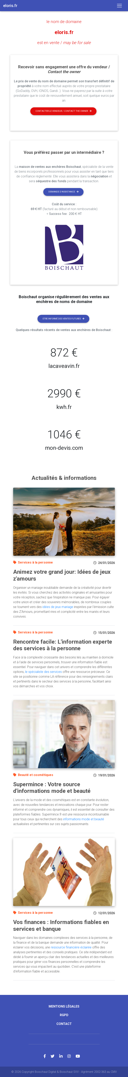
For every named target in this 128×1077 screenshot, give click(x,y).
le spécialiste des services (43, 671)
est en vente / (64, 42)
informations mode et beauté (83, 819)
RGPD (64, 1015)
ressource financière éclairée (71, 947)
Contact (64, 1023)
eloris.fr (64, 32)
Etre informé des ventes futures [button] (63, 318)
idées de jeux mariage (57, 606)
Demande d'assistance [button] (63, 191)
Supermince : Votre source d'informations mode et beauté (52, 787)
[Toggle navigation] (119, 5)
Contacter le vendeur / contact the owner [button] (63, 111)
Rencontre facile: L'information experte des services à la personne (62, 644)
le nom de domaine (64, 21)
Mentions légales (64, 1006)
